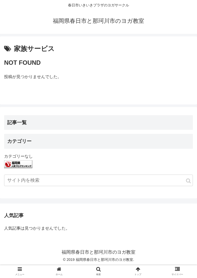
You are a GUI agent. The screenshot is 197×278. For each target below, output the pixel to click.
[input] (98, 180)
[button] (188, 181)
